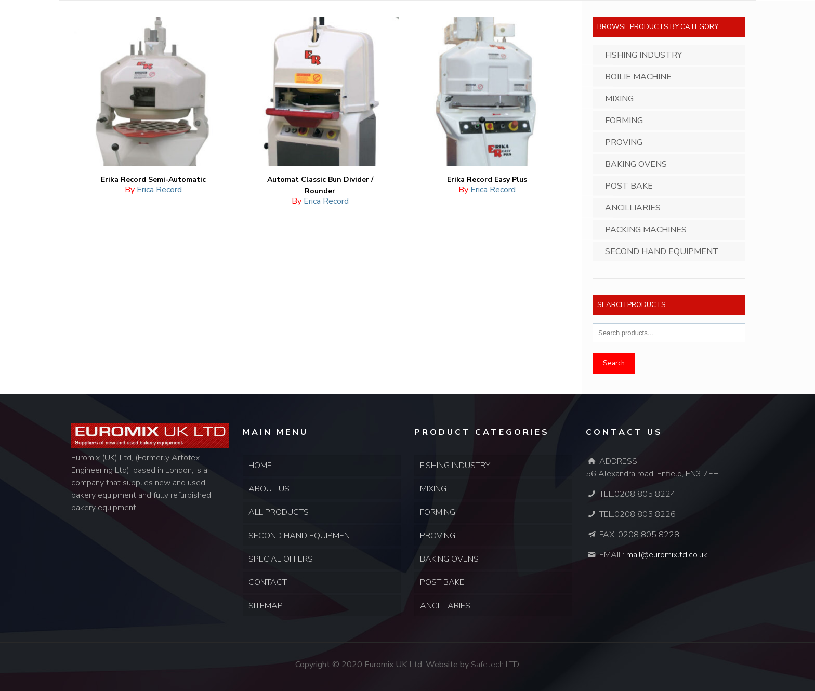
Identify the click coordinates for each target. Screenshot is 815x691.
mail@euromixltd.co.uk (666, 555)
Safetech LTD (495, 664)
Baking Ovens (636, 164)
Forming (624, 120)
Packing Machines (646, 229)
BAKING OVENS (449, 559)
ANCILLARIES (445, 606)
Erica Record (159, 189)
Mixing (619, 98)
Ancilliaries (633, 208)
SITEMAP (265, 606)
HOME (260, 465)
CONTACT (267, 582)
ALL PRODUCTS (278, 512)
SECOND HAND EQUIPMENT (301, 535)
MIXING (433, 489)
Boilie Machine (638, 77)
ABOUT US (269, 489)
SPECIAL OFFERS (280, 559)
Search (614, 363)
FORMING (437, 512)
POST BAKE (442, 582)
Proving (623, 142)
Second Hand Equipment (662, 251)
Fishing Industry (643, 55)
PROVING (437, 535)
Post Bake (629, 186)
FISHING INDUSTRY (455, 465)
